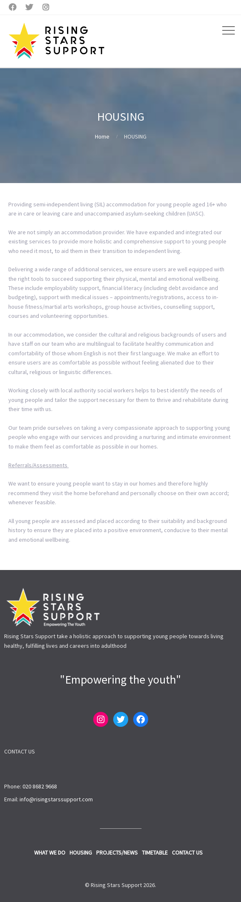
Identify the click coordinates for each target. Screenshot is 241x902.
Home (102, 136)
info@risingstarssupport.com (56, 799)
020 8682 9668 (39, 786)
